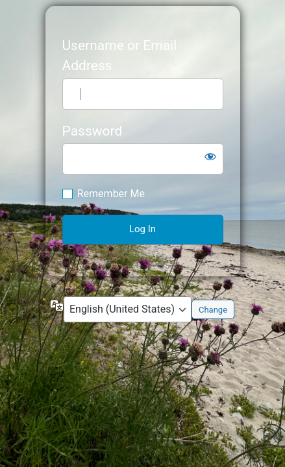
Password (92, 131)
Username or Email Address (119, 56)
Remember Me (111, 193)
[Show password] (210, 156)
